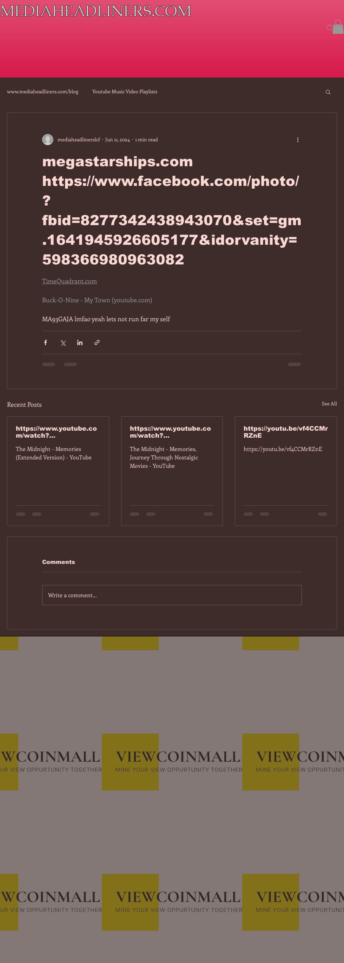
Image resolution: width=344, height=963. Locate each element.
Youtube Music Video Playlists (124, 91)
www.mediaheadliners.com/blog (42, 91)
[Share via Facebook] (45, 342)
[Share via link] (97, 342)
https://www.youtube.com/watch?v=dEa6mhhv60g (170, 432)
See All (329, 403)
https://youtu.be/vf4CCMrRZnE (286, 432)
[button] (338, 27)
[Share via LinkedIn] (80, 342)
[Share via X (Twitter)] (62, 342)
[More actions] (297, 139)
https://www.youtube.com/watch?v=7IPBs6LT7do (56, 432)
